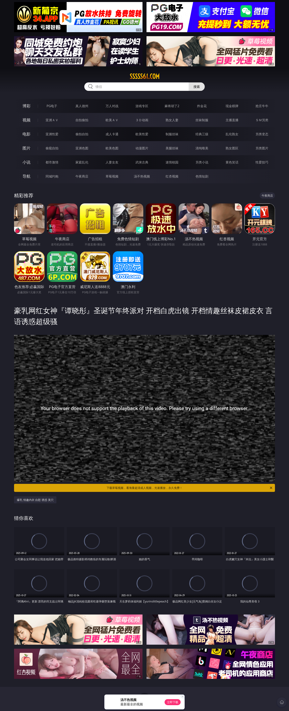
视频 (26, 120)
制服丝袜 (172, 134)
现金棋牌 (232, 106)
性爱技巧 (261, 162)
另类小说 (201, 162)
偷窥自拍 (52, 148)
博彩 (26, 106)
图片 (26, 148)
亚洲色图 (81, 148)
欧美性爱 (141, 134)
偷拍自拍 (81, 134)
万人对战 (112, 106)
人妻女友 (112, 162)
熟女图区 (232, 148)
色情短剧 (201, 176)
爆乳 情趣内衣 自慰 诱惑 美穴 (35, 500)
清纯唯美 (201, 148)
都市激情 (52, 162)
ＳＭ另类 (261, 120)
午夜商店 (81, 176)
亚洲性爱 (52, 134)
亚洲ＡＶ (52, 120)
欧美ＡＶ (112, 120)
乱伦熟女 (232, 134)
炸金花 (202, 106)
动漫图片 (141, 148)
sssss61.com (145, 76)
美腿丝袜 (172, 148)
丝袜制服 (201, 120)
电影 (26, 134)
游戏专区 (141, 106)
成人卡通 (112, 134)
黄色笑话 (232, 162)
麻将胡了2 (172, 106)
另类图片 (261, 148)
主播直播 (232, 120)
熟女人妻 (172, 120)
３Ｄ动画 (141, 120)
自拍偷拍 (81, 120)
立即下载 (172, 702)
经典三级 (201, 134)
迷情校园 (172, 162)
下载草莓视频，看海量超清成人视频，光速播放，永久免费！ (190, 487)
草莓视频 (112, 176)
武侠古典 (141, 162)
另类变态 (261, 134)
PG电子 (52, 106)
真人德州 (81, 106)
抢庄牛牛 (261, 106)
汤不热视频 (142, 176)
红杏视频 (172, 176)
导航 (26, 176)
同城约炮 (52, 176)
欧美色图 (112, 148)
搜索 (196, 86)
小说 (26, 162)
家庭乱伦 (81, 162)
